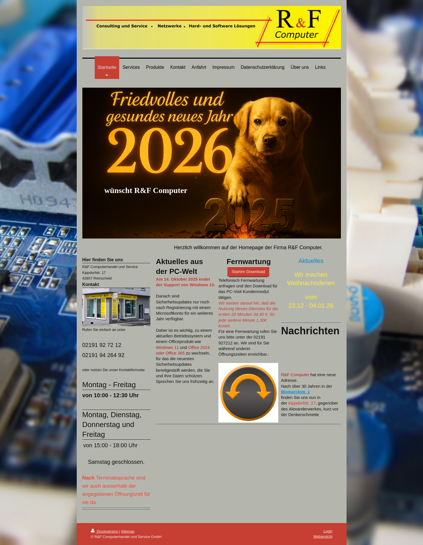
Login (328, 531)
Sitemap (128, 531)
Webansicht (322, 536)
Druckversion (105, 531)
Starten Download (248, 271)
